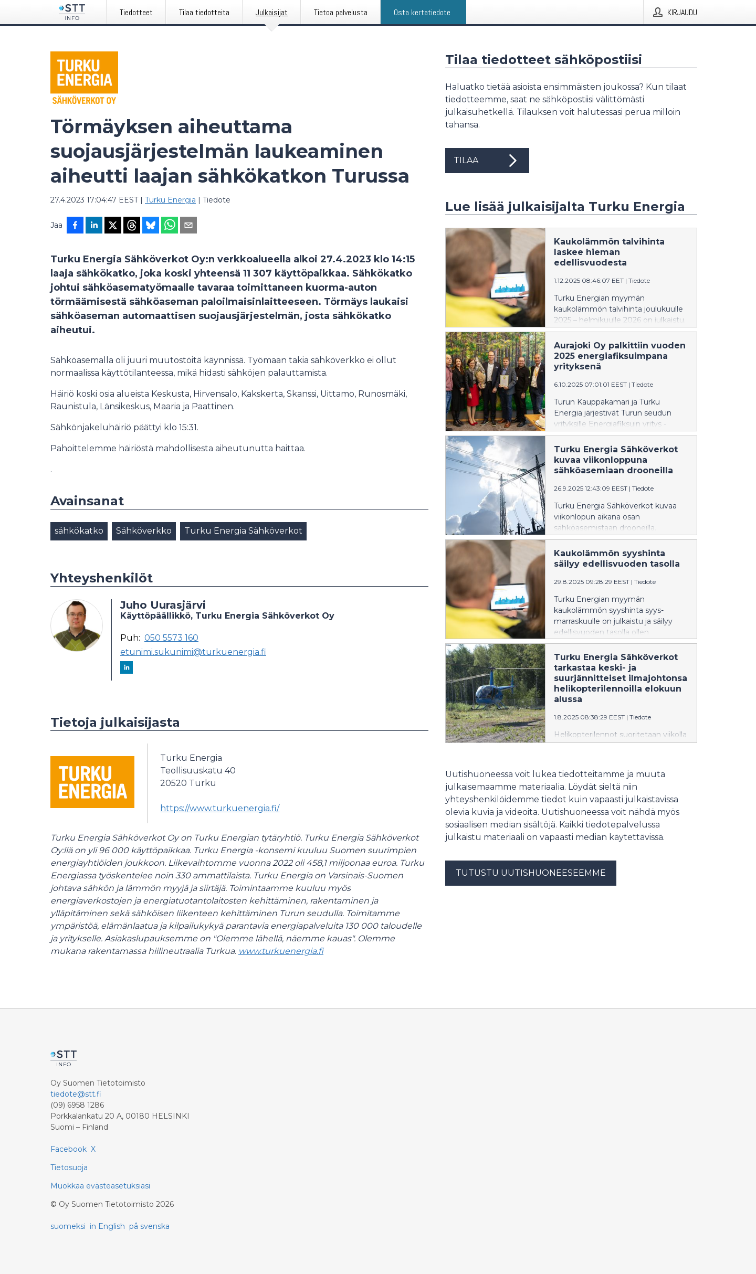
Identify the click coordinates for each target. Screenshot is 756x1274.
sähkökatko (79, 531)
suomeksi (68, 1226)
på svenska (149, 1226)
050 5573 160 (171, 638)
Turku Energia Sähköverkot (243, 531)
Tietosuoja (69, 1167)
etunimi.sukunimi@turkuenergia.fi (193, 652)
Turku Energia (170, 200)
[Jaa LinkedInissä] (94, 226)
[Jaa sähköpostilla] (188, 226)
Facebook (68, 1149)
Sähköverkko (144, 531)
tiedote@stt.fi (75, 1094)
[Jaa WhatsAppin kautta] (169, 226)
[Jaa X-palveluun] (112, 226)
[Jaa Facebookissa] (75, 226)
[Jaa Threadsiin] (131, 226)
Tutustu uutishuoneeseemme (531, 873)
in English (107, 1226)
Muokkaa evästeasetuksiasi (100, 1186)
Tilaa (487, 160)
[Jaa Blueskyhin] (150, 226)
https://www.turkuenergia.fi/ (219, 808)
